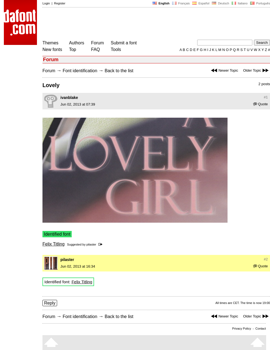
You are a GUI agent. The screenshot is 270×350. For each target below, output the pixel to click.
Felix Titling (53, 244)
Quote (260, 104)
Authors (76, 43)
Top (72, 49)
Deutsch (220, 3)
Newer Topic (224, 70)
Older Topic (256, 70)
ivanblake (69, 97)
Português (259, 3)
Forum (97, 43)
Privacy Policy (241, 328)
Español (200, 3)
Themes (50, 43)
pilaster (91, 244)
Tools (116, 49)
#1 (266, 97)
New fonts (52, 49)
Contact (260, 328)
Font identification (80, 70)
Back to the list (119, 70)
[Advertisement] (142, 24)
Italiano (239, 3)
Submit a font (124, 43)
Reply (49, 303)
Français (181, 3)
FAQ (95, 49)
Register (59, 3)
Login (46, 3)
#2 (266, 259)
